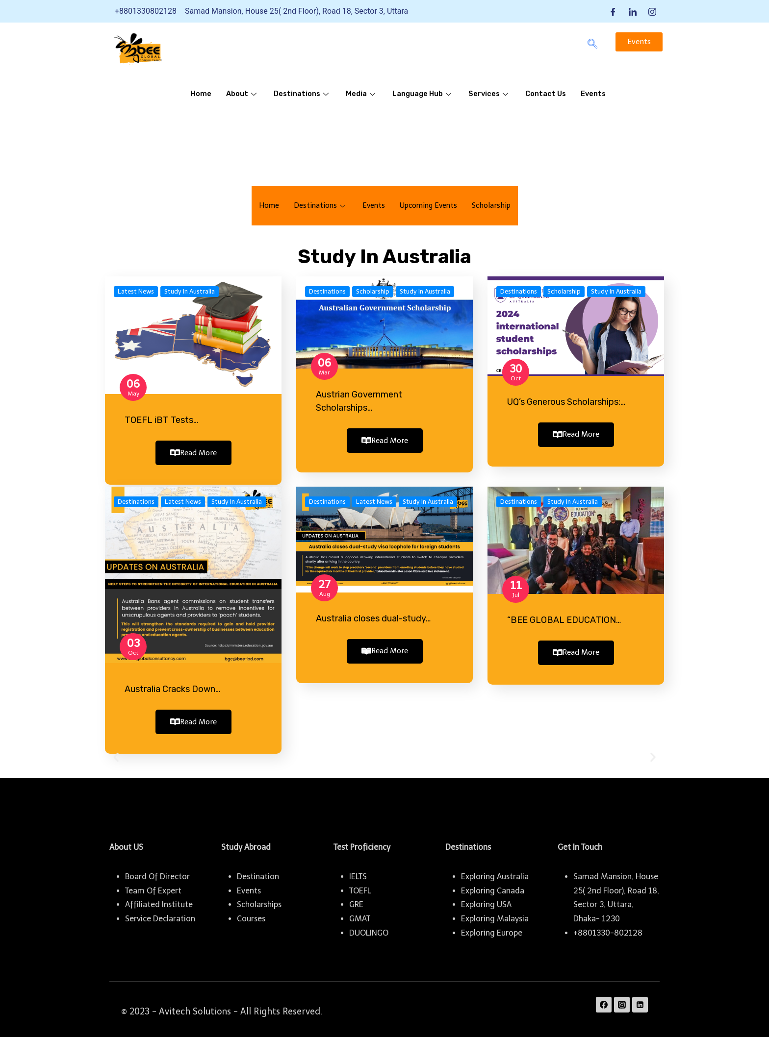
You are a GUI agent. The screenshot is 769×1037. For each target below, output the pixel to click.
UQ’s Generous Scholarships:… (566, 401)
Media (363, 94)
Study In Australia (189, 291)
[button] (116, 753)
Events (599, 94)
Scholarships (259, 900)
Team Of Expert (153, 886)
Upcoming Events (429, 205)
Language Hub (425, 94)
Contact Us (550, 94)
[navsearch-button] (592, 44)
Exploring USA (486, 900)
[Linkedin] (640, 1001)
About (243, 94)
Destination (258, 872)
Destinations (303, 94)
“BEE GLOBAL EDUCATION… (564, 618)
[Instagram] (652, 11)
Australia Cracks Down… (172, 687)
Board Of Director (157, 872)
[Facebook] (613, 11)
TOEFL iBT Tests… (161, 420)
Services (493, 94)
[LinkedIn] (633, 11)
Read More (193, 453)
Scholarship (494, 205)
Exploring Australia (495, 872)
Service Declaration (160, 914)
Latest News (136, 291)
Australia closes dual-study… (373, 616)
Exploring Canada (492, 886)
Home (201, 94)
